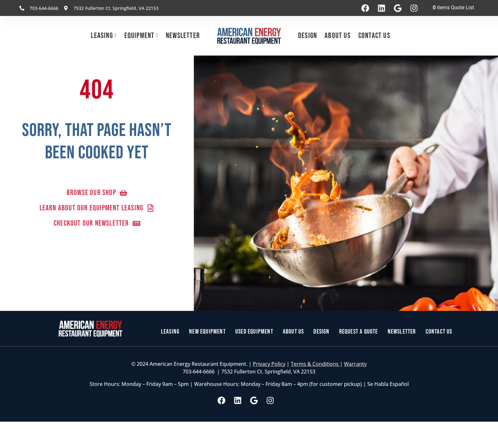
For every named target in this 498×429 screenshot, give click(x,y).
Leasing (102, 35)
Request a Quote (358, 331)
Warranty (355, 363)
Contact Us (374, 35)
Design (307, 35)
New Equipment (207, 331)
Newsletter (183, 35)
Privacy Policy (269, 363)
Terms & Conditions (315, 363)
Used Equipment (254, 331)
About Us (338, 35)
